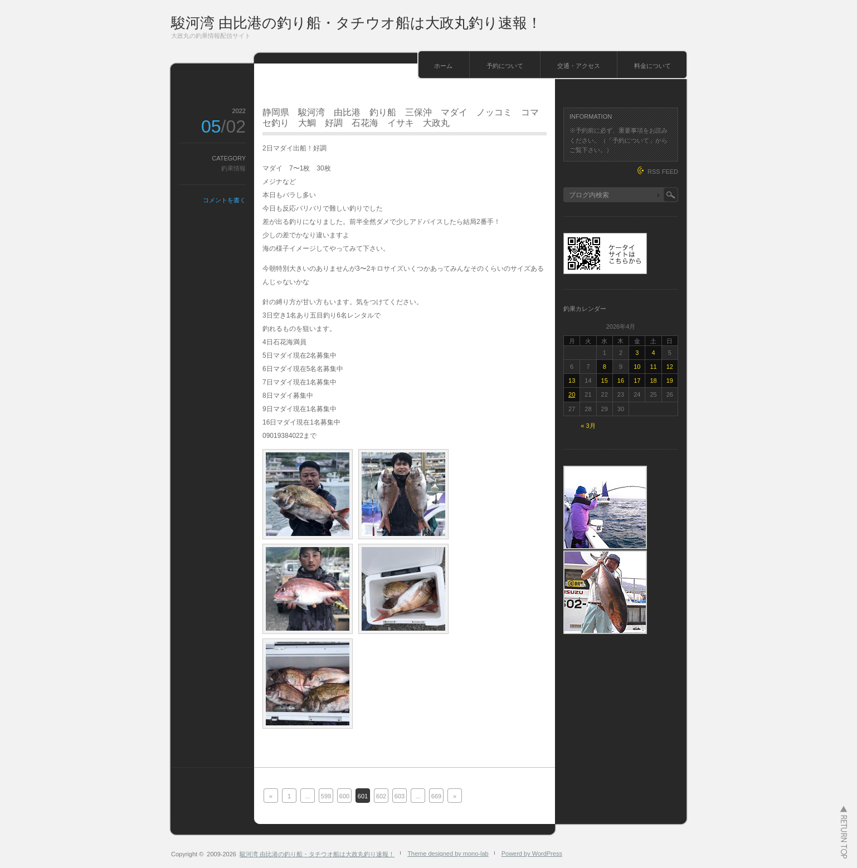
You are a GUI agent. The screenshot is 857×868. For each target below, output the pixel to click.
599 (326, 796)
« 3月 (588, 425)
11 (653, 366)
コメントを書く (224, 200)
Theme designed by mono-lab (448, 853)
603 (400, 796)
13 (571, 380)
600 (344, 796)
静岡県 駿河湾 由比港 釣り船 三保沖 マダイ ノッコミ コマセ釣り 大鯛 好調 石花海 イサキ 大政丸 (400, 118)
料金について (652, 65)
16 (620, 380)
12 (669, 366)
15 (604, 380)
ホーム (443, 65)
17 (637, 380)
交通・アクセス (578, 65)
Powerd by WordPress (531, 853)
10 (637, 366)
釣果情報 (233, 168)
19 (669, 380)
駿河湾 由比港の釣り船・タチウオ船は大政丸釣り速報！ (356, 22)
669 (436, 796)
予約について (504, 65)
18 (653, 380)
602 (381, 796)
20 (571, 394)
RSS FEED (662, 171)
